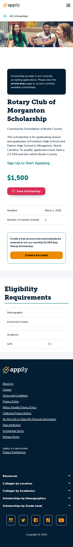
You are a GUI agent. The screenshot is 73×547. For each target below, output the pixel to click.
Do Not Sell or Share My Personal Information (29, 419)
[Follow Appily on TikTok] (48, 520)
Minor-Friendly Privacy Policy (19, 407)
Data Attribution (12, 425)
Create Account (36, 255)
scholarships (18, 83)
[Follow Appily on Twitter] (23, 520)
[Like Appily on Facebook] (35, 520)
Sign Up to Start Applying (28, 163)
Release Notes (11, 436)
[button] (14, 191)
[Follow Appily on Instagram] (10, 520)
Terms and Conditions (15, 395)
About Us (8, 383)
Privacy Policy (11, 401)
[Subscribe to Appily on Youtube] (61, 520)
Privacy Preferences (14, 452)
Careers (7, 389)
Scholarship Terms (13, 430)
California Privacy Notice (17, 413)
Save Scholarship (26, 191)
